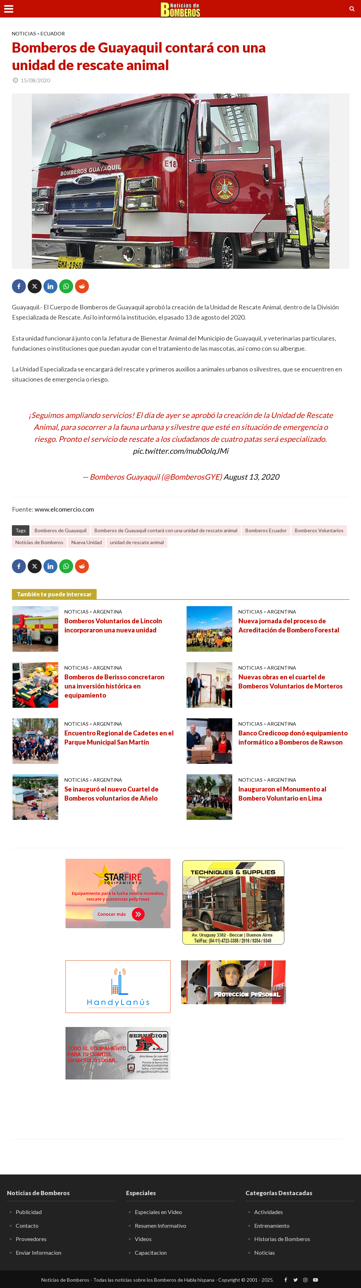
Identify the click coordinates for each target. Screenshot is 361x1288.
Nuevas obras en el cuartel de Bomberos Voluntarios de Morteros (290, 681)
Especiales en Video (158, 1211)
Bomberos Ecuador (266, 530)
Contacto (27, 1225)
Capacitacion (151, 1252)
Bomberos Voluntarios (319, 530)
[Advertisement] (233, 1071)
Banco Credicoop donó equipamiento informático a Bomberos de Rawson (293, 737)
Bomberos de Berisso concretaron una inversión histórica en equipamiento (114, 686)
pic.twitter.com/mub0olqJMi (180, 450)
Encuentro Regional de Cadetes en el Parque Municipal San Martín (119, 737)
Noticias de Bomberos (39, 542)
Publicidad (29, 1211)
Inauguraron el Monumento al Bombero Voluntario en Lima (282, 793)
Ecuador (53, 33)
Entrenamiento (272, 1225)
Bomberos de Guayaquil (60, 530)
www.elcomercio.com (64, 509)
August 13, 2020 (251, 476)
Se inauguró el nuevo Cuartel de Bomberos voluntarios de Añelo (111, 793)
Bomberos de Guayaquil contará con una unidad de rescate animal (166, 530)
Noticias (24, 33)
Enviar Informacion (38, 1252)
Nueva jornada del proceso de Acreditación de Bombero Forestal (288, 625)
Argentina (107, 612)
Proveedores (31, 1238)
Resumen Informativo (160, 1225)
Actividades (268, 1211)
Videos (143, 1238)
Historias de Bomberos (282, 1238)
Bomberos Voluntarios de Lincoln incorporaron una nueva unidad (113, 625)
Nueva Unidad (86, 542)
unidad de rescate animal (137, 542)
